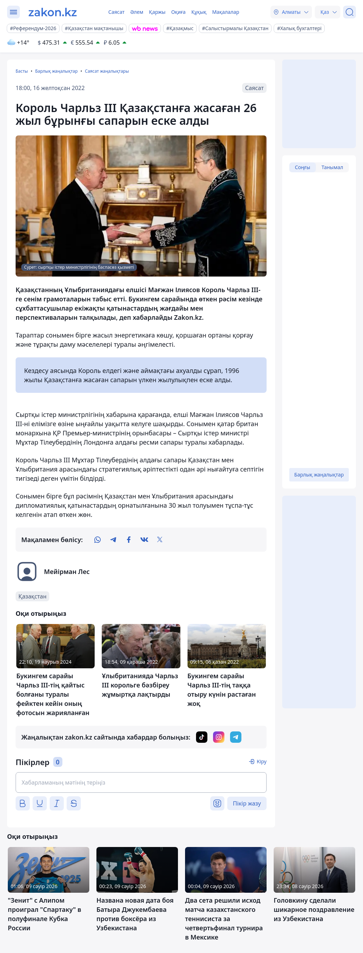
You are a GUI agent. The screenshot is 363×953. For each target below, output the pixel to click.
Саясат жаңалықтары (107, 71)
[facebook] (128, 539)
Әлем (136, 12)
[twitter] (159, 539)
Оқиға (178, 12)
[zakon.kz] (52, 12)
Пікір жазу (247, 803)
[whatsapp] (97, 539)
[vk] (144, 539)
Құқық (199, 12)
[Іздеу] (349, 12)
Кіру (262, 761)
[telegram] (113, 539)
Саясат (116, 12)
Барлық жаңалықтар (56, 71)
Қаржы (157, 12)
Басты (22, 71)
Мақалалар (225, 12)
